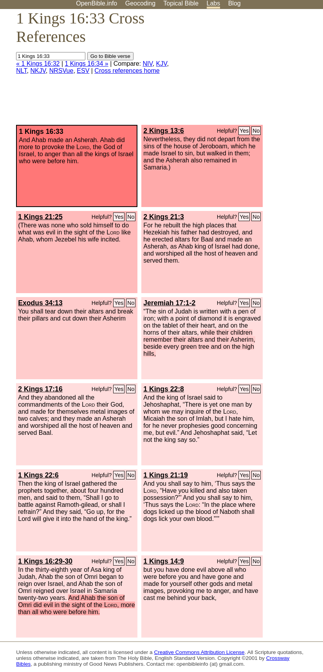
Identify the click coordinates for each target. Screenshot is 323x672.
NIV (147, 63)
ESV (83, 70)
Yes (244, 131)
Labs (213, 3)
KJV (161, 63)
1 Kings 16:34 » (86, 63)
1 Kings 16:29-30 (45, 561)
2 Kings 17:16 (40, 389)
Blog (234, 3)
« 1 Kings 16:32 (38, 63)
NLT (21, 70)
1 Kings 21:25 (40, 217)
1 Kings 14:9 (163, 561)
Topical (180, 3)
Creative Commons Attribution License (199, 652)
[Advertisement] (243, 70)
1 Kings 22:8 (163, 389)
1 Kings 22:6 (38, 475)
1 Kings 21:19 (165, 475)
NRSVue (61, 70)
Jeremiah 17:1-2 (169, 303)
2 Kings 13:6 (163, 131)
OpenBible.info (96, 3)
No (256, 131)
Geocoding (140, 3)
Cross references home (126, 70)
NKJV (37, 70)
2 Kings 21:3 (163, 217)
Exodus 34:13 (40, 303)
